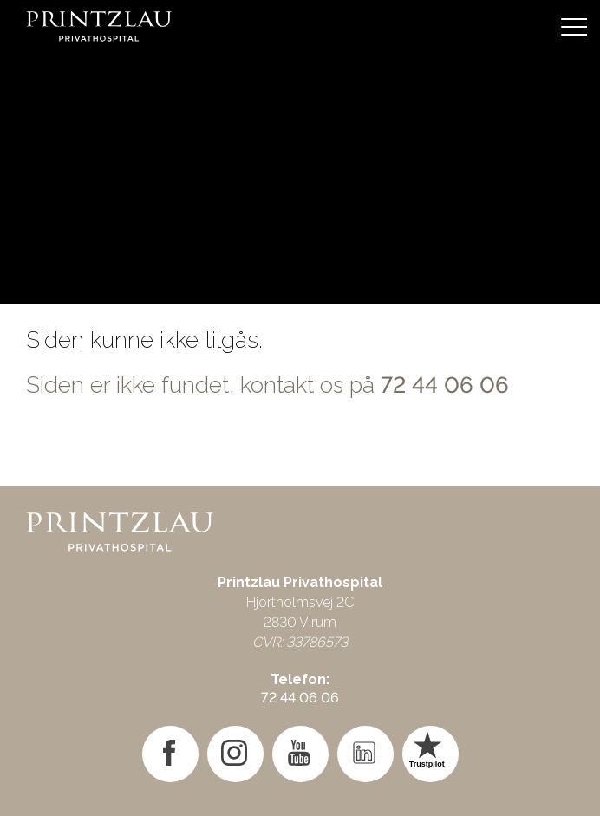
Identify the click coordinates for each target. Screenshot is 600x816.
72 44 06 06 (445, 385)
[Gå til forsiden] (300, 26)
